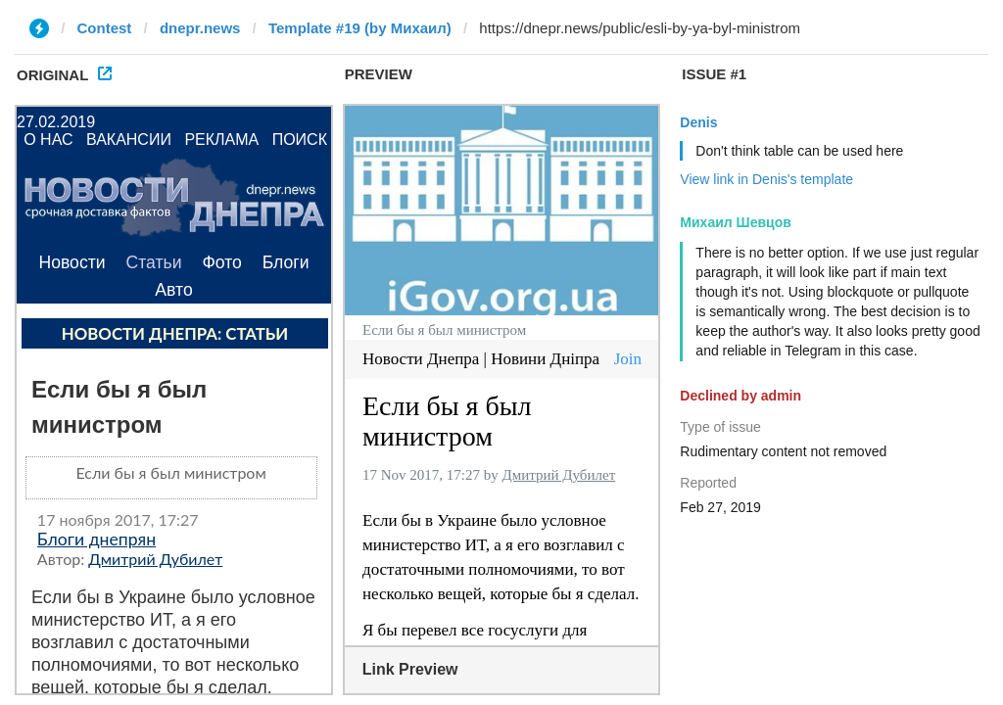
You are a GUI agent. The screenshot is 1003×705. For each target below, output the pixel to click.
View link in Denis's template (766, 179)
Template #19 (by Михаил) (360, 28)
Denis (698, 122)
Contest (104, 28)
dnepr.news (200, 28)
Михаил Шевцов (735, 222)
